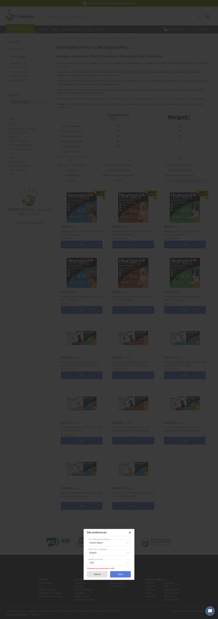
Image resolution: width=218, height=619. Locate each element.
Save (120, 574)
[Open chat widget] (210, 611)
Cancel (97, 574)
